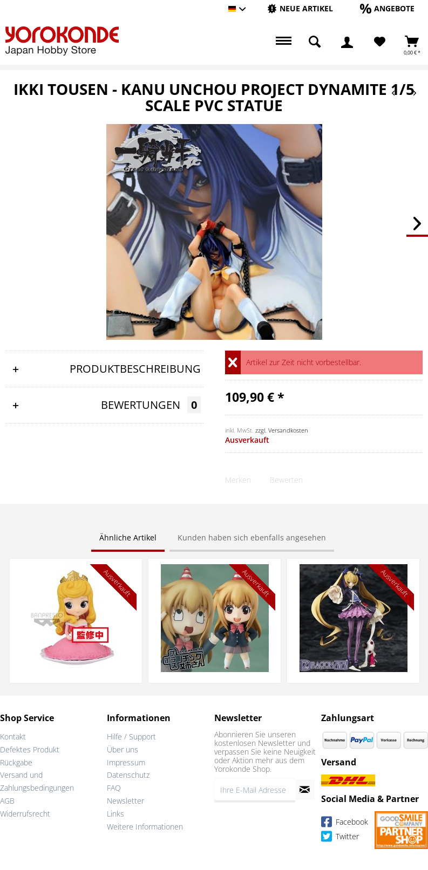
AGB (7, 801)
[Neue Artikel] (300, 8)
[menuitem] (300, 9)
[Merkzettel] (380, 42)
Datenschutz (128, 775)
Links (115, 814)
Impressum (126, 762)
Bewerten (286, 480)
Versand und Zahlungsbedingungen (37, 781)
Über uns (122, 749)
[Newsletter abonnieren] (305, 789)
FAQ (114, 788)
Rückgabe (16, 762)
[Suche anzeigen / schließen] (314, 42)
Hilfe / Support (131, 736)
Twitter (340, 838)
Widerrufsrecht (25, 814)
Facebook (344, 823)
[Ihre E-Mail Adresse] (255, 789)
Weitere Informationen (145, 826)
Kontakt (13, 736)
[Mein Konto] (347, 42)
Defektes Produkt (29, 749)
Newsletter (125, 801)
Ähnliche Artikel (128, 537)
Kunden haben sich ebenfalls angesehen (252, 537)
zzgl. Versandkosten (281, 430)
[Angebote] (387, 8)
